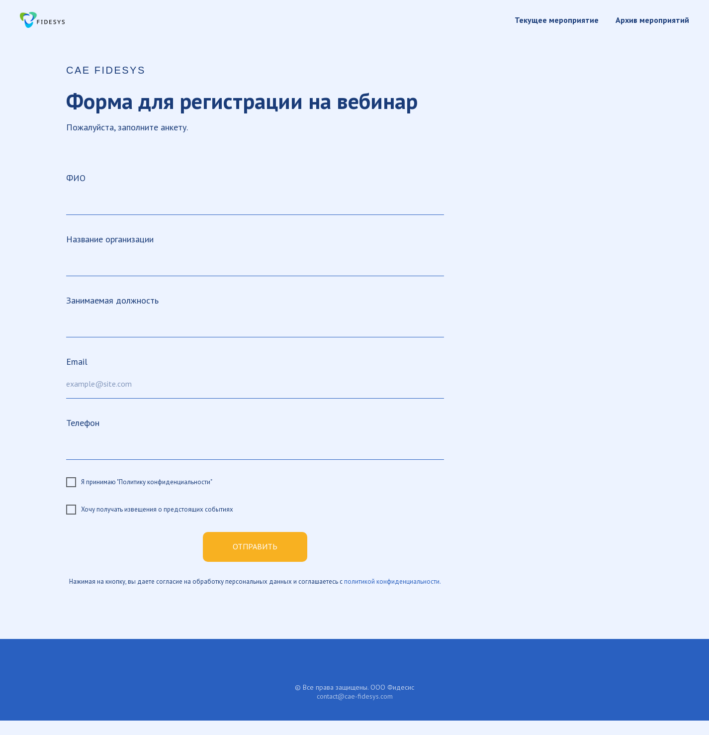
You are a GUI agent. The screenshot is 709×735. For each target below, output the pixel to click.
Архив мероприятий (652, 20)
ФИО (76, 178)
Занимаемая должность (112, 300)
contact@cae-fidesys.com (355, 696)
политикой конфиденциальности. (392, 581)
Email (77, 361)
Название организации (110, 239)
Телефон (82, 422)
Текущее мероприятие (557, 20)
